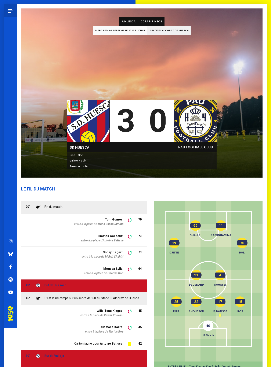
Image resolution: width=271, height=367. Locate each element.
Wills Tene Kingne (110, 310)
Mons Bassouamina (110, 224)
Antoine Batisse (111, 343)
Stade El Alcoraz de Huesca (169, 30)
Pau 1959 (12, 195)
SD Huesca (79, 147)
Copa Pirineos (151, 21)
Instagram (10, 129)
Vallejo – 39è (78, 160)
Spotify (10, 167)
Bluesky (10, 141)
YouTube (10, 179)
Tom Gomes (114, 219)
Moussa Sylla (113, 268)
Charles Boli (115, 273)
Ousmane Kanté (111, 327)
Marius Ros (116, 331)
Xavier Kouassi (113, 315)
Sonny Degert (113, 252)
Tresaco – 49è (78, 166)
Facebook (10, 154)
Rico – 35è (76, 155)
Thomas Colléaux (110, 236)
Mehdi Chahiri (114, 256)
